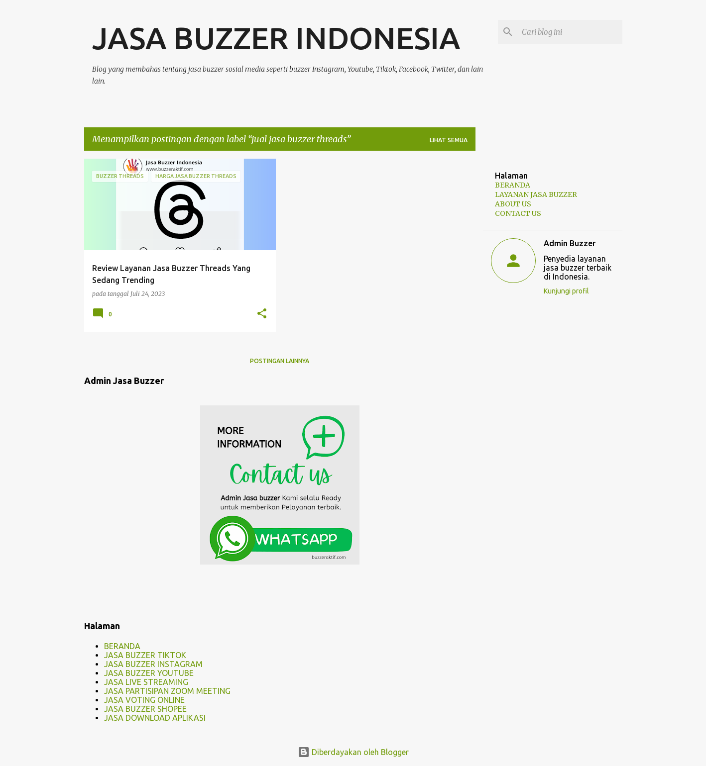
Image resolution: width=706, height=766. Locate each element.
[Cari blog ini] (570, 32)
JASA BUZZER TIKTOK (145, 655)
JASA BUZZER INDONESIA (276, 37)
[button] (262, 313)
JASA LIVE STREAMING (146, 681)
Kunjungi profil (566, 291)
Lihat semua (449, 140)
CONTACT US (518, 213)
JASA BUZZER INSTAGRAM (153, 664)
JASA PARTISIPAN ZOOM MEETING (167, 690)
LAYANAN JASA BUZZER (536, 194)
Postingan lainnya (279, 361)
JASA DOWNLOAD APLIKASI (155, 717)
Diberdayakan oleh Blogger (353, 752)
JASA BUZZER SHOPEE (145, 708)
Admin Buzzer (569, 243)
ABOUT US (513, 203)
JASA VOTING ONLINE (144, 699)
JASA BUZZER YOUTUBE (149, 673)
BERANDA (122, 646)
